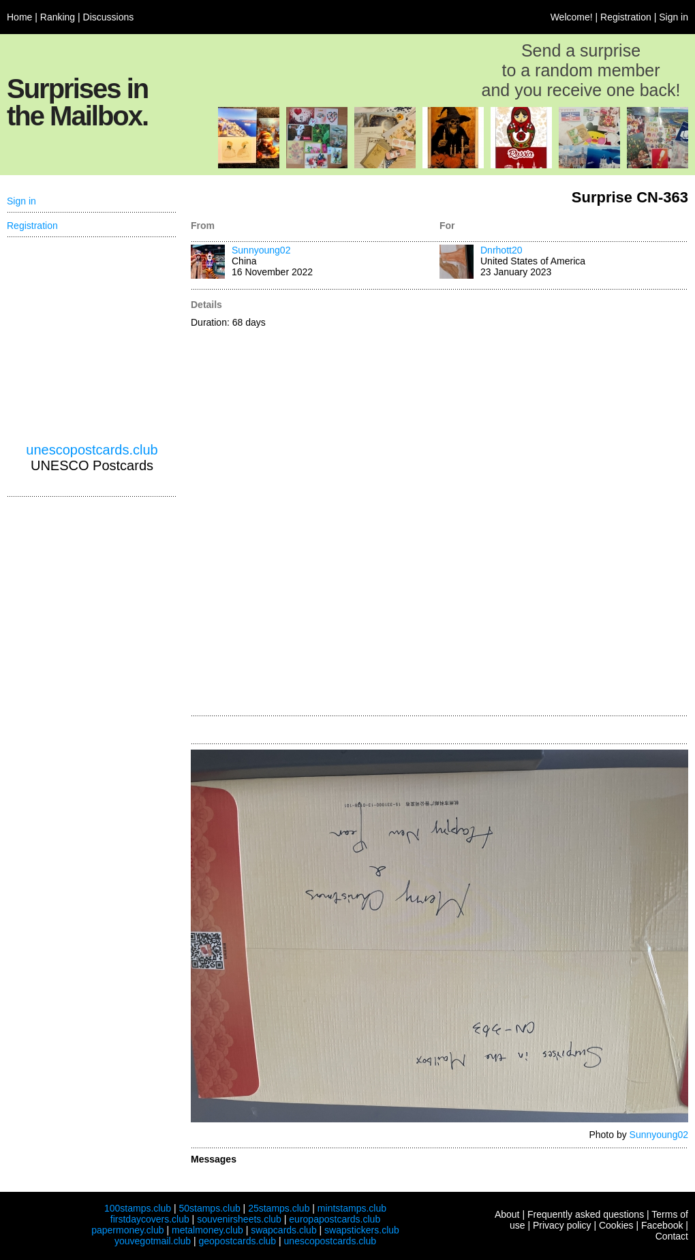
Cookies (616, 1225)
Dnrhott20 (501, 250)
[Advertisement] (484, 503)
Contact (671, 1236)
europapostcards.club (334, 1219)
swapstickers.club (361, 1230)
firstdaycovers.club (149, 1219)
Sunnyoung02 (261, 250)
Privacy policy (562, 1225)
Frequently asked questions (585, 1214)
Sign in (673, 17)
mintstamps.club (352, 1208)
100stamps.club (137, 1208)
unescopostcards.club (91, 449)
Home (19, 17)
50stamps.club (209, 1208)
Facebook (662, 1225)
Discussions (108, 17)
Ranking (57, 17)
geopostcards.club (238, 1240)
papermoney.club (127, 1230)
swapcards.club (284, 1230)
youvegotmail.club (152, 1240)
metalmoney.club (207, 1230)
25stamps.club (278, 1208)
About (507, 1214)
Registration (625, 17)
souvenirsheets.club (239, 1219)
